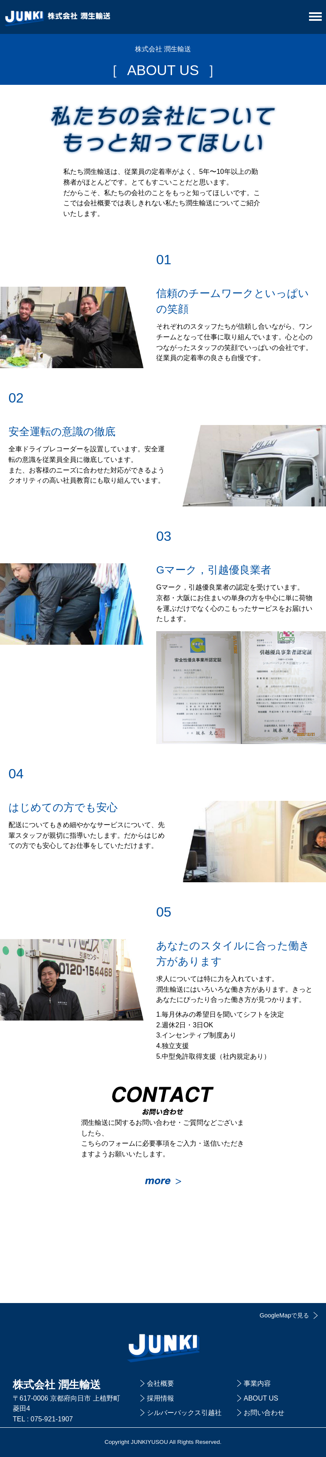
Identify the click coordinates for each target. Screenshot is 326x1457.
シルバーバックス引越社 (184, 1412)
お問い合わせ (264, 1412)
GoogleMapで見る (284, 1315)
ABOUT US (261, 1398)
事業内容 (257, 1383)
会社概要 (160, 1383)
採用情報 (160, 1398)
